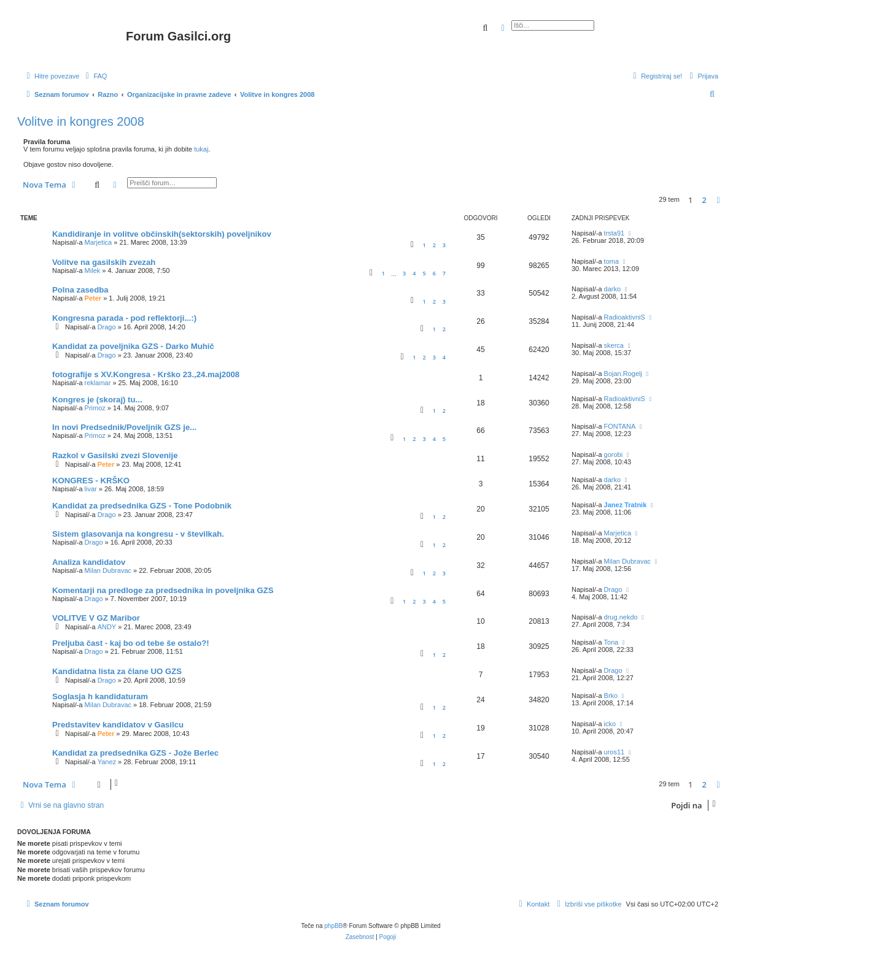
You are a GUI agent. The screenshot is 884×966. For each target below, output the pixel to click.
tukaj (201, 149)
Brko (611, 695)
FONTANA (620, 426)
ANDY (107, 627)
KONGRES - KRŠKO (91, 480)
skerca (614, 345)
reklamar (98, 382)
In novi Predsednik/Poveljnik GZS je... (124, 427)
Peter (93, 298)
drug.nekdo (621, 617)
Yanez (107, 761)
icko (610, 723)
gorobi (613, 454)
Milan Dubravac (108, 570)
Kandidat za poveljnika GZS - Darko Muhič (133, 346)
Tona (611, 642)
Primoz (95, 408)
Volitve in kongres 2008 (80, 121)
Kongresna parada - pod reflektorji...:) (124, 318)
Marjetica (98, 242)
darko (612, 289)
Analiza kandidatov (88, 562)
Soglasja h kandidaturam (100, 696)
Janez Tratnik (625, 504)
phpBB (333, 925)
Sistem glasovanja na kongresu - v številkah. (138, 534)
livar (91, 489)
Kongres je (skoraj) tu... (97, 399)
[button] (718, 200)
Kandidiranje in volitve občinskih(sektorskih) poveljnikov (161, 234)
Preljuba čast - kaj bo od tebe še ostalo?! (130, 643)
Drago (107, 327)
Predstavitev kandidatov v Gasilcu (118, 724)
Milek (93, 270)
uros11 (614, 752)
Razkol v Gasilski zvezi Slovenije (115, 455)
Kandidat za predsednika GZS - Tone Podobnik (141, 505)
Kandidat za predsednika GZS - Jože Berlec (135, 752)
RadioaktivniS (624, 317)
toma (611, 261)
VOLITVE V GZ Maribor (96, 618)
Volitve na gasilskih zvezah (103, 262)
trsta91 (614, 233)
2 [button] (704, 199)
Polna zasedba (80, 289)
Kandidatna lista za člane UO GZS (117, 671)
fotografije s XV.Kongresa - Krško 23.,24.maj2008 (145, 374)
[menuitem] (94, 76)
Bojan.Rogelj (623, 373)
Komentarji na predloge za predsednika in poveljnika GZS (163, 590)
